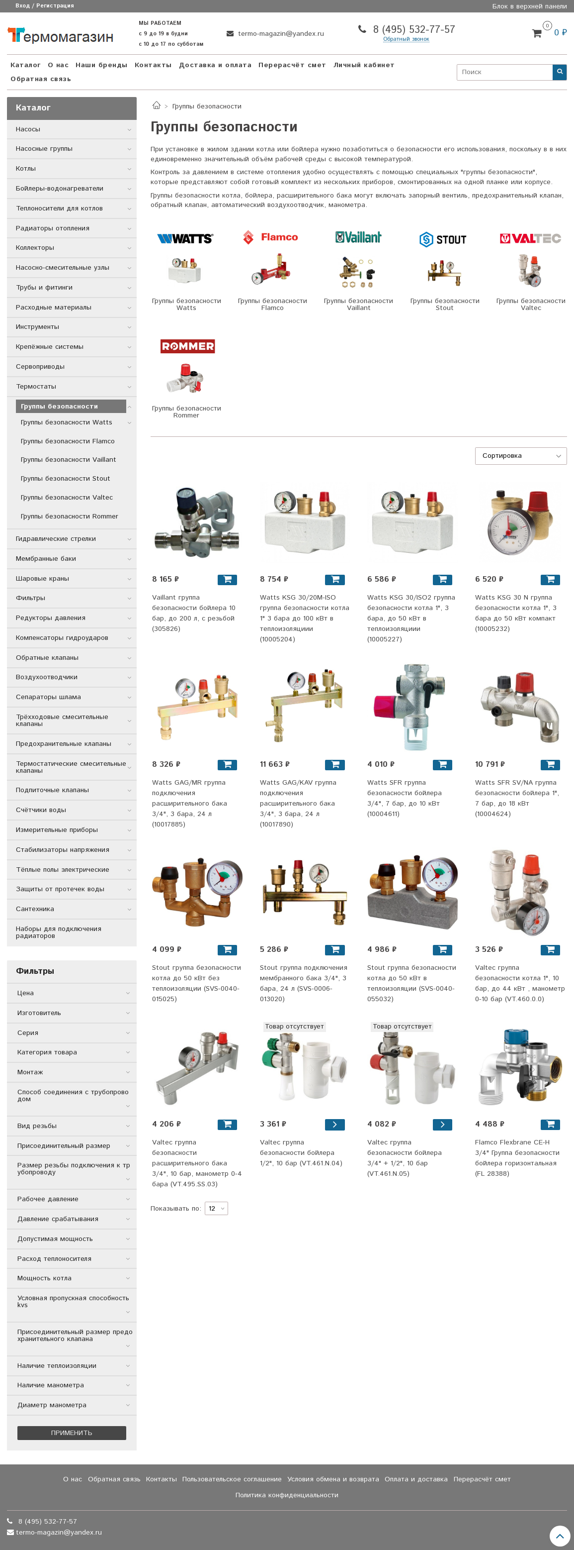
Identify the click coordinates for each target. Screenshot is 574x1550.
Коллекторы (35, 248)
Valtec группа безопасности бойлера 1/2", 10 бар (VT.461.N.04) (301, 1152)
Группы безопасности (59, 407)
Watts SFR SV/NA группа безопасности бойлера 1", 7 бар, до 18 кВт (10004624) (517, 798)
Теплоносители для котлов (59, 208)
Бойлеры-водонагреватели (59, 189)
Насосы (28, 129)
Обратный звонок (406, 39)
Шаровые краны (42, 579)
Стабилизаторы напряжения (62, 850)
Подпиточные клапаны (52, 790)
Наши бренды (102, 65)
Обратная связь (40, 79)
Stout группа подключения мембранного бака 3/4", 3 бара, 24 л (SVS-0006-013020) (303, 983)
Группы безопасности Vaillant (68, 460)
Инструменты (37, 327)
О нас (58, 65)
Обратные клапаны (47, 658)
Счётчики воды (41, 810)
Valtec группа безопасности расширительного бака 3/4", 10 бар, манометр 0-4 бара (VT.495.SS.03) (197, 1163)
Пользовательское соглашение (232, 1479)
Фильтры (30, 598)
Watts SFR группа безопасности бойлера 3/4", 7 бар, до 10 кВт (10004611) (404, 798)
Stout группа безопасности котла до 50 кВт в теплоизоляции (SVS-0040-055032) (411, 983)
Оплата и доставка (416, 1479)
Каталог (25, 65)
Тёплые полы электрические (62, 870)
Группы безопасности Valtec (67, 498)
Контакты (153, 65)
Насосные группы (44, 149)
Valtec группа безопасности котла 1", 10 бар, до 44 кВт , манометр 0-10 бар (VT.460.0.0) (520, 983)
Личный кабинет (364, 65)
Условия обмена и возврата (333, 1479)
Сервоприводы (40, 367)
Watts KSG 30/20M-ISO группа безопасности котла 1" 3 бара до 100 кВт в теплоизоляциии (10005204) (304, 618)
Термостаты (36, 387)
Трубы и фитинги (44, 288)
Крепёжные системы (49, 347)
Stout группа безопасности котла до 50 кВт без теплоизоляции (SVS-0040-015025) (196, 983)
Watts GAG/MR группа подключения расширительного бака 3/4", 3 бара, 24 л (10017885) (189, 803)
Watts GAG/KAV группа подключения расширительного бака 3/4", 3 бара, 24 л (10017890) (298, 803)
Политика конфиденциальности (287, 1495)
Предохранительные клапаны (63, 744)
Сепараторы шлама (48, 697)
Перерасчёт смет (292, 65)
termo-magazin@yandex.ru (280, 34)
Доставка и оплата (215, 65)
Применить (71, 1433)
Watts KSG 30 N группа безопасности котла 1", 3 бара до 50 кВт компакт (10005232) (516, 613)
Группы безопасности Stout (65, 479)
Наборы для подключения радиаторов (58, 932)
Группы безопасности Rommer (69, 516)
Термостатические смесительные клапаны (71, 767)
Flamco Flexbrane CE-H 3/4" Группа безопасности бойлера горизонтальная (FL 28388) (517, 1158)
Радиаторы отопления (52, 228)
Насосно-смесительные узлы (62, 268)
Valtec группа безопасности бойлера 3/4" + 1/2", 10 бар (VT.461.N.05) (404, 1158)
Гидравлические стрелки (56, 539)
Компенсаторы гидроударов (62, 638)
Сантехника (35, 909)
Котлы (26, 169)
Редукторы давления (50, 618)
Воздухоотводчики (47, 677)
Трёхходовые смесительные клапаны (62, 720)
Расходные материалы (53, 307)
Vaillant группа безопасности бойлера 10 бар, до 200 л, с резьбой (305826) (194, 613)
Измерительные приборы (57, 830)
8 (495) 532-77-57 (412, 30)
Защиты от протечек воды (60, 889)
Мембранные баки (46, 559)
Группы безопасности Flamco (68, 441)
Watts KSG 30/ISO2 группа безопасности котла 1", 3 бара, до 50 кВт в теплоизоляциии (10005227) (411, 618)
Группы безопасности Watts (66, 422)
